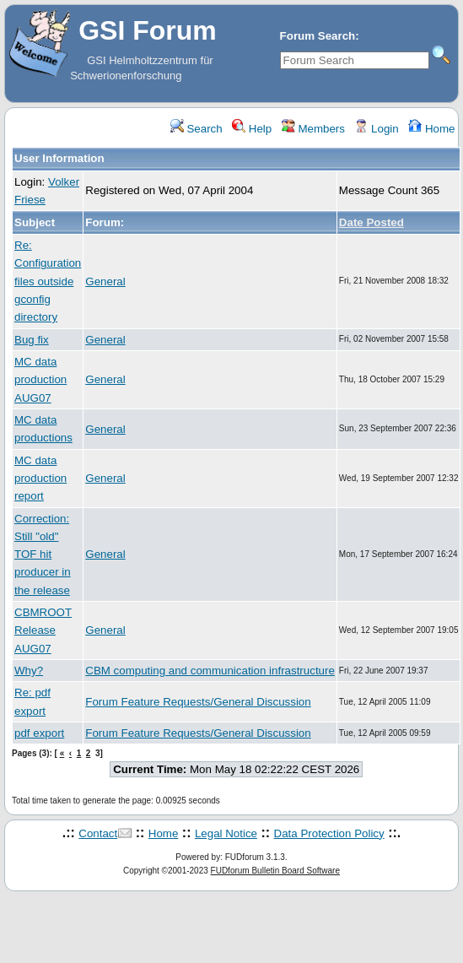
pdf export (39, 733)
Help (252, 128)
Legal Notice (226, 833)
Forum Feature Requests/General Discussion (197, 701)
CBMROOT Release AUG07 (43, 630)
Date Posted (371, 222)
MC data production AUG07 (40, 379)
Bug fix (31, 339)
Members (313, 128)
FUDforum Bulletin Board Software (275, 870)
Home (431, 128)
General (105, 281)
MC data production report (40, 478)
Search (196, 128)
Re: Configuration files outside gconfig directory (47, 281)
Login (376, 128)
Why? (28, 670)
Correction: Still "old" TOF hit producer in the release (42, 554)
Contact (97, 833)
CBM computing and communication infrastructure (210, 670)
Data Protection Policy (329, 833)
